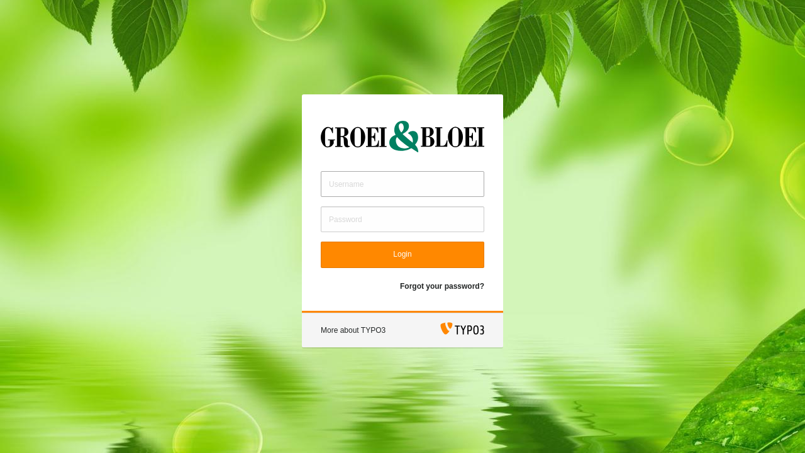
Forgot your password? (442, 286)
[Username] (402, 184)
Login (402, 254)
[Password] (402, 219)
